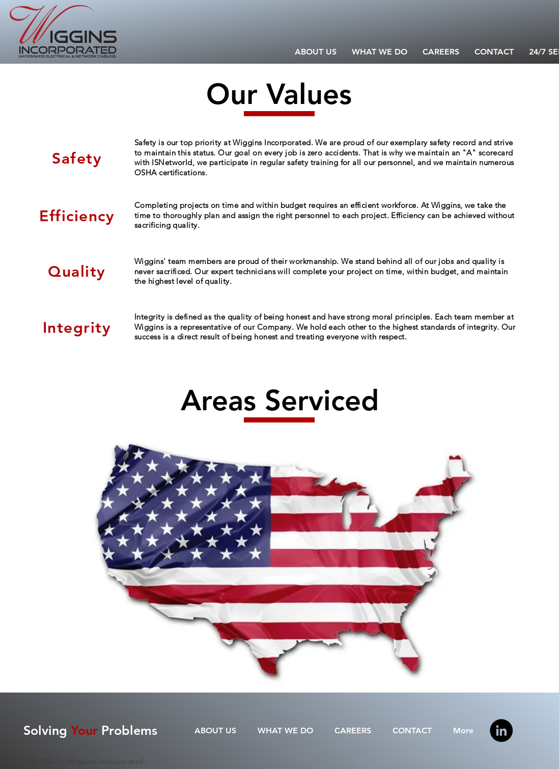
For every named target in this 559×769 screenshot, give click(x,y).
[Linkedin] (501, 730)
